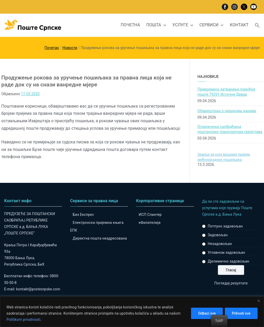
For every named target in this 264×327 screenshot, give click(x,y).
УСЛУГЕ (182, 25)
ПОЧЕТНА (130, 24)
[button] (163, 25)
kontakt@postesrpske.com (38, 289)
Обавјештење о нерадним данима (226, 111)
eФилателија (149, 222)
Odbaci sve (205, 313)
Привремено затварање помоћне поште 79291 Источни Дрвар (226, 91)
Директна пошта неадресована (100, 238)
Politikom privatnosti (23, 319)
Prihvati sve (240, 313)
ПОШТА (156, 25)
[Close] (258, 301)
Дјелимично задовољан (228, 261)
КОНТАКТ (239, 24)
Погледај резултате (231, 283)
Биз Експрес (83, 214)
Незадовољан (220, 244)
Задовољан (218, 235)
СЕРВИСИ (212, 25)
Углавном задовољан (226, 252)
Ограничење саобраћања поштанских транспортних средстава (229, 129)
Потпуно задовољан (225, 226)
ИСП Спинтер (150, 214)
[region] (132, 311)
